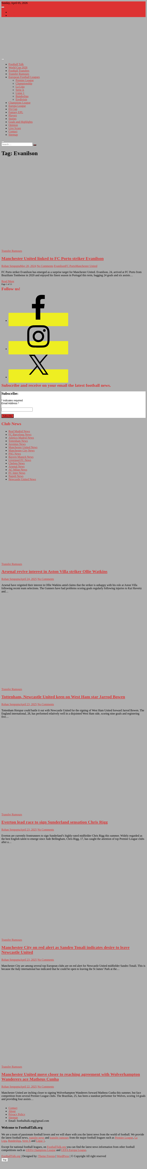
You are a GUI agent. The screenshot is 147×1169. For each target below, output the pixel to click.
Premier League (25, 80)
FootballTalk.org (56, 1146)
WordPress (63, 1156)
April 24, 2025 (28, 579)
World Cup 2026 (18, 67)
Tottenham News (18, 440)
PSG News (15, 453)
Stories (12, 118)
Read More (7, 281)
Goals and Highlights (21, 121)
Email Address (10, 403)
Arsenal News (16, 466)
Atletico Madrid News (21, 437)
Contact (13, 15)
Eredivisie (21, 99)
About (12, 12)
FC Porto (70, 265)
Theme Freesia (46, 1156)
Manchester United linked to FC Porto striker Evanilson (52, 258)
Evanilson (59, 265)
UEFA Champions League (41, 1150)
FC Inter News (17, 472)
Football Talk (16, 64)
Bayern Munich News (21, 456)
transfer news (36, 1137)
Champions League (20, 102)
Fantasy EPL (16, 112)
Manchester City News (22, 450)
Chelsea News (17, 463)
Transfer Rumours (19, 73)
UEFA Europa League (73, 1150)
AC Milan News (18, 469)
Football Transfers (19, 70)
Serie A (20, 89)
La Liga (20, 86)
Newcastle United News (22, 479)
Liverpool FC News (20, 460)
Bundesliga (22, 96)
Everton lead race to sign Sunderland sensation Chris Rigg (54, 822)
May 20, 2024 (28, 265)
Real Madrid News (19, 431)
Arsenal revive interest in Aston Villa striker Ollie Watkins (54, 571)
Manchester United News (23, 447)
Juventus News (17, 444)
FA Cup (13, 109)
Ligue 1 (20, 93)
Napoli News (16, 476)
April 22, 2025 (28, 1086)
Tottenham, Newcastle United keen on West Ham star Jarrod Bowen (63, 696)
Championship (24, 83)
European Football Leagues (24, 77)
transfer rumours (59, 1137)
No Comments (45, 265)
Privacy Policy (17, 1114)
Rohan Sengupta (10, 265)
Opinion (13, 125)
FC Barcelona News (20, 434)
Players (13, 115)
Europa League (17, 105)
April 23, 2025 (28, 704)
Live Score (15, 128)
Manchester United (86, 265)
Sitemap (13, 134)
